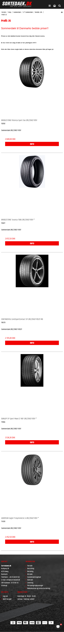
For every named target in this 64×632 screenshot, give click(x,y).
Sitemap (4, 585)
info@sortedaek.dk (13, 579)
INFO (32, 144)
